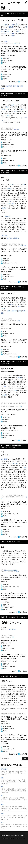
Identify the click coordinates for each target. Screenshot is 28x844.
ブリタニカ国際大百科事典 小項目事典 (11, 445)
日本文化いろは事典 (6, 541)
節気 (3, 109)
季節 (8, 311)
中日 (4, 29)
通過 (7, 31)
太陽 (12, 25)
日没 (22, 111)
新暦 (22, 109)
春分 (13, 35)
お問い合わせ (21, 835)
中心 (23, 29)
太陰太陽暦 (9, 86)
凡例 (18, 43)
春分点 (9, 188)
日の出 (16, 111)
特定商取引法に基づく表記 (11, 835)
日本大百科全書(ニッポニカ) (8, 170)
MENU (2, 2)
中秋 (15, 390)
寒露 (25, 467)
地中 (22, 86)
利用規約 (3, 835)
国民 (8, 203)
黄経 (12, 105)
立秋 (23, 311)
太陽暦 (11, 27)
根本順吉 (4, 235)
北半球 (4, 208)
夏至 (18, 86)
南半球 (20, 377)
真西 (4, 33)
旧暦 (4, 386)
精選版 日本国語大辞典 (7, 93)
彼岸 (19, 311)
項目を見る (12, 629)
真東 (18, 31)
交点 (23, 184)
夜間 (2, 88)
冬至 (11, 304)
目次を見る (7, 216)
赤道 (11, 184)
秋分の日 (9, 238)
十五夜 (4, 395)
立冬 (2, 313)
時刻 (7, 107)
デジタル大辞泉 (5, 13)
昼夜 (12, 33)
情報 (15, 43)
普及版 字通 (4, 617)
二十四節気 (4, 25)
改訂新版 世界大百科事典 (8, 361)
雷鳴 (14, 86)
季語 (7, 115)
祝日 (12, 203)
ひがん (10, 201)
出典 (23, 117)
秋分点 (3, 31)
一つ (7, 109)
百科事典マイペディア (7, 286)
